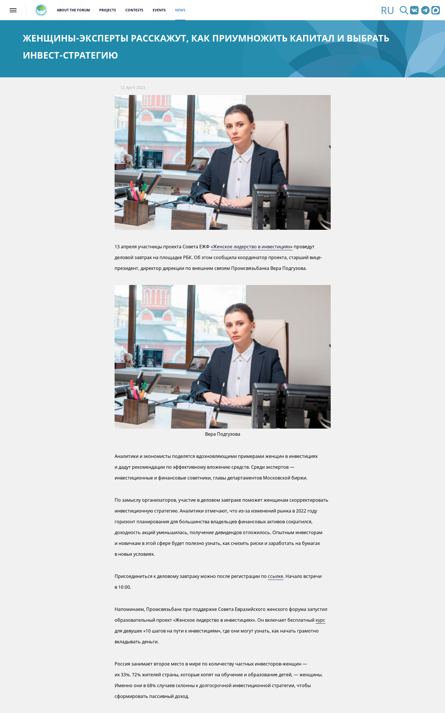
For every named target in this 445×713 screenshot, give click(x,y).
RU (387, 10)
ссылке (275, 576)
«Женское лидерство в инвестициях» (252, 246)
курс (320, 620)
